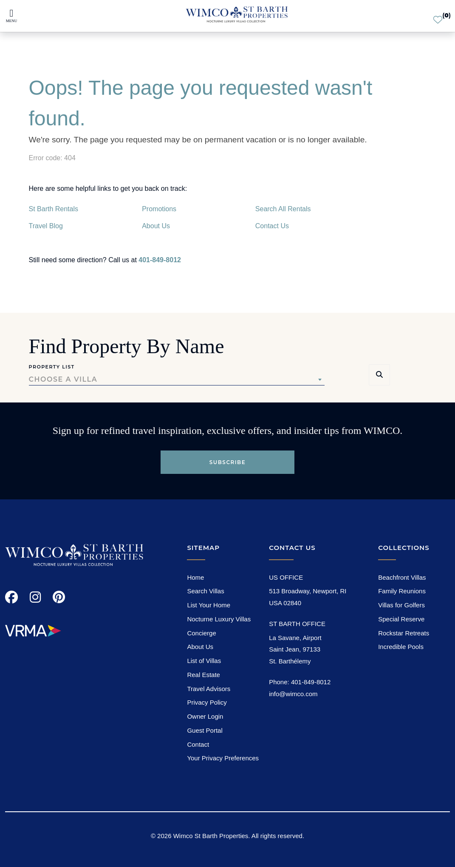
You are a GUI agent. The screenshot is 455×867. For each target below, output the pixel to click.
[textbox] (177, 379)
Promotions (159, 208)
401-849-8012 (159, 260)
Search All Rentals (283, 208)
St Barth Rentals (54, 208)
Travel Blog (46, 226)
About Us (156, 226)
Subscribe (227, 462)
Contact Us (272, 226)
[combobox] (177, 379)
